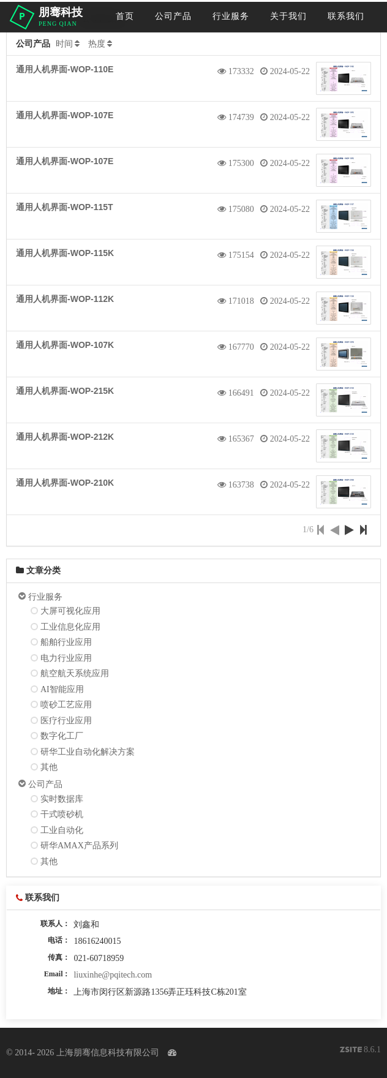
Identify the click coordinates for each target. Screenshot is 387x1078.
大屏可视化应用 (70, 611)
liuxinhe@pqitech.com (112, 974)
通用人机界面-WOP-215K (65, 391)
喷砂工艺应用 (66, 704)
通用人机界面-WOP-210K (65, 483)
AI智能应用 (62, 689)
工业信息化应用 (70, 626)
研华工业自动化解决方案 (87, 751)
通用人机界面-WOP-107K (65, 345)
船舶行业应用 (66, 642)
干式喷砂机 (61, 814)
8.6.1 (360, 1051)
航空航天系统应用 (74, 673)
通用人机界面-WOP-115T (64, 207)
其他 (49, 767)
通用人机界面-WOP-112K (65, 299)
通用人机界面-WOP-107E (64, 115)
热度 (96, 43)
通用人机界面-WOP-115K (65, 253)
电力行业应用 (66, 658)
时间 (64, 43)
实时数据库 (61, 799)
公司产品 (173, 16)
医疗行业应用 (66, 720)
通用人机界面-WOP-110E (64, 69)
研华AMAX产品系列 (79, 845)
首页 (125, 16)
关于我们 (288, 16)
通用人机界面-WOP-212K (65, 437)
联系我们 (346, 16)
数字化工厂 (61, 736)
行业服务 (230, 16)
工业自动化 (61, 830)
